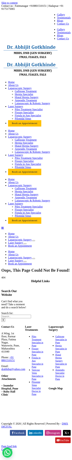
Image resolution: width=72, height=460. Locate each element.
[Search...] (16, 316)
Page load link (9, 446)
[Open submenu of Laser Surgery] (25, 243)
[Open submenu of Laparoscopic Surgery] (33, 240)
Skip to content (9, 2)
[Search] (3, 320)
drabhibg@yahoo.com (13, 369)
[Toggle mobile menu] (2, 227)
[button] (7, 453)
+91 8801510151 (8, 359)
